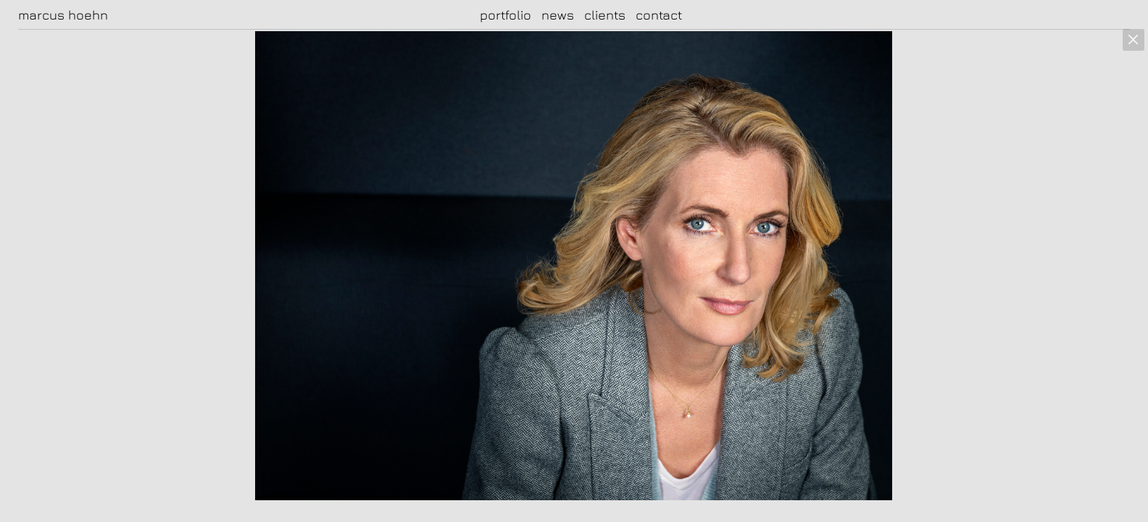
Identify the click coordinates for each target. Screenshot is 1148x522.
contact (659, 14)
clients (604, 14)
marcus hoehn (63, 15)
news (557, 14)
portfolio (505, 14)
